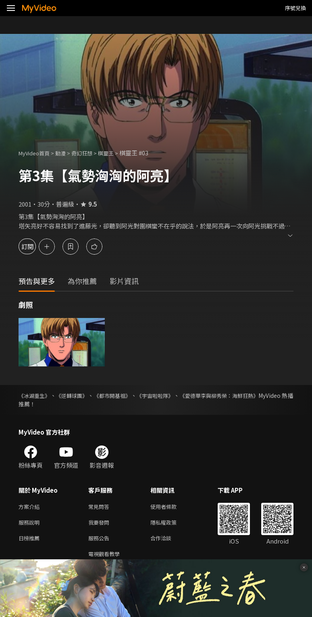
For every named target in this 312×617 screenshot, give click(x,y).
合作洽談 (167, 541)
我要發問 (100, 524)
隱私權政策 (170, 524)
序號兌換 (295, 8)
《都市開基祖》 (128, 395)
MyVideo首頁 (37, 152)
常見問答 (100, 507)
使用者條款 (170, 507)
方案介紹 (31, 507)
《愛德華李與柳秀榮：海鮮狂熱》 (251, 395)
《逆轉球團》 (80, 395)
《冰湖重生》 (35, 395)
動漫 (67, 152)
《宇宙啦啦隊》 (178, 395)
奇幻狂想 (91, 152)
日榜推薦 (31, 541)
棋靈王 (117, 152)
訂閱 (35, 246)
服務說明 (31, 524)
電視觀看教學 (106, 558)
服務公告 (100, 541)
